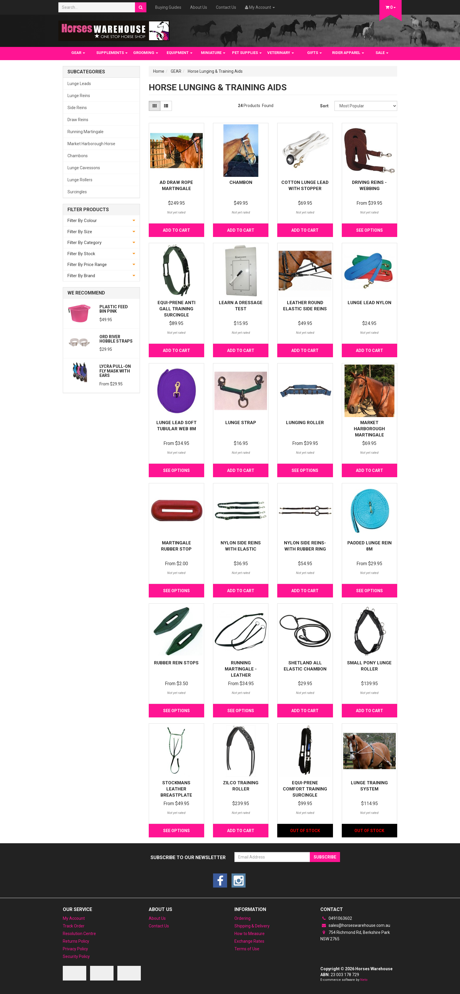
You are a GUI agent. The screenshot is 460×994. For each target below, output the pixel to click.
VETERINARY (280, 52)
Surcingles (77, 191)
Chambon (240, 182)
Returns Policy (76, 941)
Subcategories (86, 71)
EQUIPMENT (179, 52)
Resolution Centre (79, 933)
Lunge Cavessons (83, 167)
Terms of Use (246, 948)
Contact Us (226, 7)
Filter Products (88, 209)
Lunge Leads (79, 83)
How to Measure (249, 933)
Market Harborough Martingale (369, 429)
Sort (324, 106)
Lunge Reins (78, 95)
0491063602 (336, 918)
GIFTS (314, 52)
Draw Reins (77, 119)
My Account (74, 918)
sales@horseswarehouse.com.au (355, 925)
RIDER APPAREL (348, 52)
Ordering (242, 918)
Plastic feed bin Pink (113, 309)
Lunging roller (305, 422)
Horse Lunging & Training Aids (215, 71)
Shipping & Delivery (252, 926)
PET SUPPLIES (247, 52)
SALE (382, 52)
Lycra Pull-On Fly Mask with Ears (115, 371)
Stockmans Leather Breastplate (176, 789)
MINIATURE (213, 52)
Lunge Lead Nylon (369, 302)
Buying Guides (168, 7)
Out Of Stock (305, 830)
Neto (364, 980)
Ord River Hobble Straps (116, 338)
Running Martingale (85, 131)
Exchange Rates (249, 941)
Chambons (77, 155)
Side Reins (77, 107)
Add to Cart (176, 230)
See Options (369, 230)
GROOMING (145, 52)
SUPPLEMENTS (112, 52)
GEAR (78, 52)
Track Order (73, 926)
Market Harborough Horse (91, 143)
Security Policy (76, 956)
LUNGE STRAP (240, 422)
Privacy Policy (75, 948)
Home (158, 71)
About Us (198, 7)
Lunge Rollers (79, 179)
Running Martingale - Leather (241, 669)
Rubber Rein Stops (176, 663)
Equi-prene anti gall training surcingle (176, 309)
